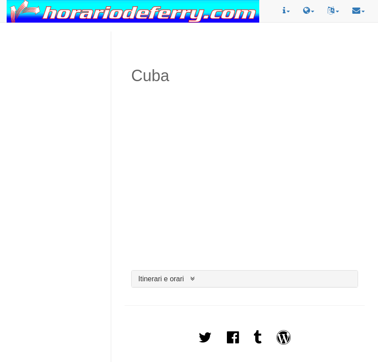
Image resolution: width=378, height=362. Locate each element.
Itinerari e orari (161, 279)
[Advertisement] (55, 55)
